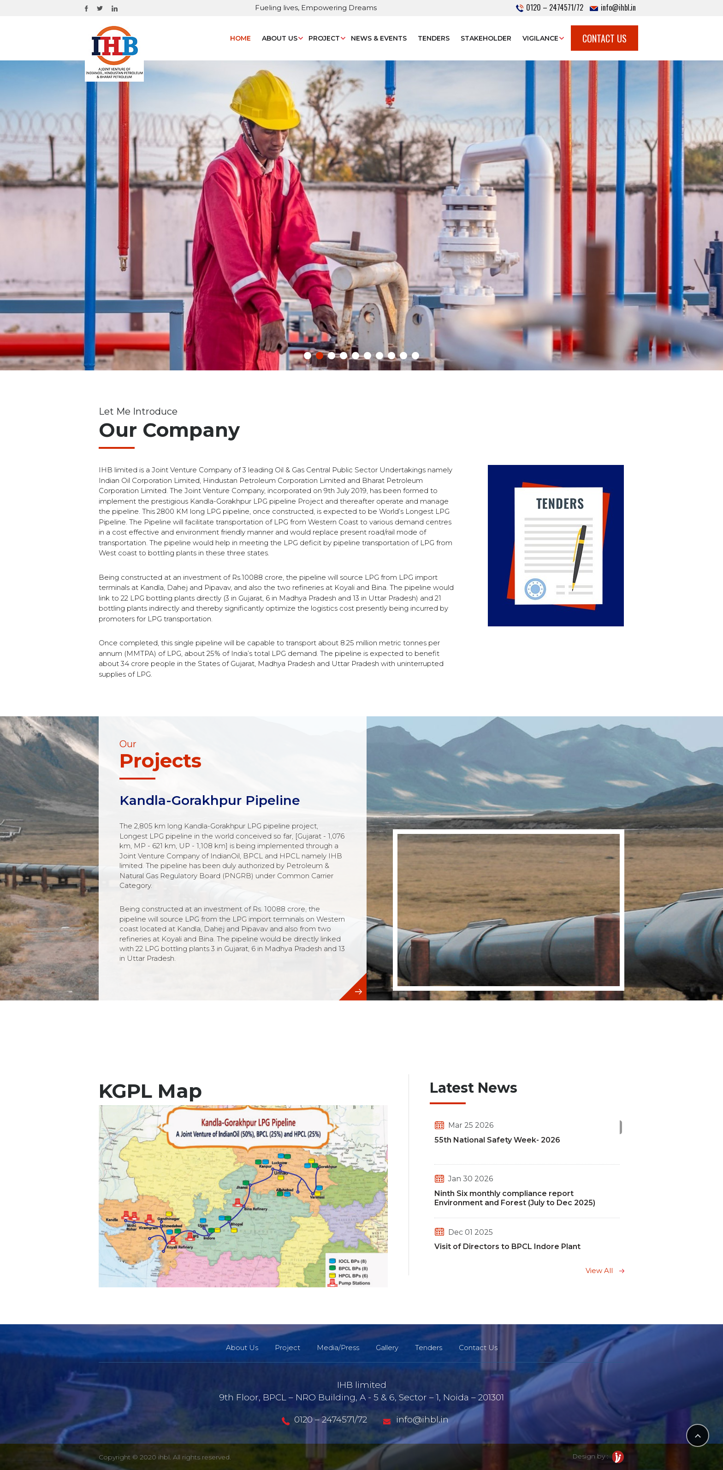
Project (324, 38)
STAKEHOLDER (486, 38)
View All (605, 1270)
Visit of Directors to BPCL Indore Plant (507, 1246)
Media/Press (338, 1347)
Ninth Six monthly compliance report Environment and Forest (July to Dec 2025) (514, 1198)
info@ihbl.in (613, 7)
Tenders (434, 38)
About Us (279, 38)
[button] (308, 356)
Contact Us (604, 38)
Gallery (387, 1347)
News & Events (379, 38)
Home (240, 38)
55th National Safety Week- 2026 (497, 1140)
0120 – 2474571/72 (549, 7)
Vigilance (540, 38)
